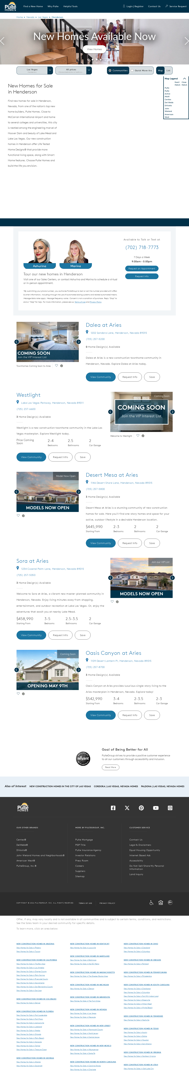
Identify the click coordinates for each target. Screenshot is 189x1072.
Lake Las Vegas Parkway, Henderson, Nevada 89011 (50, 402)
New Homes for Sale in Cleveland (137, 947)
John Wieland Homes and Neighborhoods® (41, 855)
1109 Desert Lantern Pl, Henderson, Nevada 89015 (119, 660)
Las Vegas (43, 17)
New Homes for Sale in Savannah (29, 1066)
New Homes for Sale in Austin (135, 1032)
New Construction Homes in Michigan (89, 984)
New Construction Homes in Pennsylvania (145, 972)
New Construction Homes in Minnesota (90, 997)
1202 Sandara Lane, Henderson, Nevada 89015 (116, 332)
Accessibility (136, 860)
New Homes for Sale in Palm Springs (31, 975)
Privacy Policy (107, 903)
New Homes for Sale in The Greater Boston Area (89, 976)
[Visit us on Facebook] (113, 808)
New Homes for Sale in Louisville (83, 947)
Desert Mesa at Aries (112, 474)
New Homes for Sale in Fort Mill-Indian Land (141, 996)
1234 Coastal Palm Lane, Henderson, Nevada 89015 (50, 568)
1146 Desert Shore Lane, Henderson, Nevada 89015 (119, 482)
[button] (33, 6)
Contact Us (154, 6)
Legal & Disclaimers (140, 844)
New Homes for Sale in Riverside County (32, 979)
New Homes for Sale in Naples (28, 1030)
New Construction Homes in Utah (141, 1064)
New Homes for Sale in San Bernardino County (35, 987)
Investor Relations (85, 855)
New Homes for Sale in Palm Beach (30, 1038)
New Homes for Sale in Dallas (135, 1036)
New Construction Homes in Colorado (36, 999)
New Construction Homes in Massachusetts (92, 972)
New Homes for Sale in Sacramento (30, 983)
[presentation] (2, 42)
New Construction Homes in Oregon (142, 960)
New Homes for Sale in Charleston (137, 988)
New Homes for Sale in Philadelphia (138, 976)
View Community (100, 376)
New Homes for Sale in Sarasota (29, 1042)
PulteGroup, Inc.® (27, 865)
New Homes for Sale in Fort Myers (30, 1019)
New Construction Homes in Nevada (88, 1009)
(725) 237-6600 (26, 409)
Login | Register (133, 6)
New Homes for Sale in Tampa (28, 1046)
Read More (110, 767)
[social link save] (56, 366)
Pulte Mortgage (84, 839)
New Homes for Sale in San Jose (29, 990)
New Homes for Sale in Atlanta (29, 1062)
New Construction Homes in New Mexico (90, 1045)
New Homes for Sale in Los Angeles (30, 967)
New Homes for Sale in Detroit (82, 988)
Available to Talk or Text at (142, 239)
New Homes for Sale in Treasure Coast (32, 1049)
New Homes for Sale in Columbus (137, 951)
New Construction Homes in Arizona (35, 944)
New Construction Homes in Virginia (142, 1052)
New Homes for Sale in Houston (136, 1040)
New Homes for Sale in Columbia (137, 992)
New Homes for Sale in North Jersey (84, 1033)
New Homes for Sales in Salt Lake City (139, 1068)
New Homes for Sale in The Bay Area (31, 964)
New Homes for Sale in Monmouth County (86, 1029)
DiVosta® (22, 850)
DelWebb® (22, 844)
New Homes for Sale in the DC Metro (84, 964)
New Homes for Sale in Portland (136, 964)
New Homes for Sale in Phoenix (29, 947)
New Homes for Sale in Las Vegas (83, 1013)
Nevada (30, 17)
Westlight (29, 395)
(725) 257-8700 (95, 667)
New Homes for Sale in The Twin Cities (85, 1001)
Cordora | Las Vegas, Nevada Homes (116, 786)
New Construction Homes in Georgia (35, 1058)
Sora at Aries (33, 561)
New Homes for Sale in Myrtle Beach (138, 1007)
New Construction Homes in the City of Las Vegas (60, 786)
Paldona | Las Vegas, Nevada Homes (162, 786)
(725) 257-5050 (26, 575)
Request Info (130, 376)
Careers (79, 865)
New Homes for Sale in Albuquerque (84, 1049)
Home (20, 17)
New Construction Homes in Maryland (90, 956)
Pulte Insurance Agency (88, 850)
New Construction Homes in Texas (141, 1028)
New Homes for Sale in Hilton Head (138, 1004)
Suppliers (80, 871)
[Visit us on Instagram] (170, 808)
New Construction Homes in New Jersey (90, 1025)
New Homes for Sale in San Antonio (138, 1044)
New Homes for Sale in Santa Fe (82, 1053)
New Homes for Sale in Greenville (137, 1000)
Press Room (81, 860)
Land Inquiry (136, 874)
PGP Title (80, 844)
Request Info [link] (142, 276)
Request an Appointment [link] (142, 268)
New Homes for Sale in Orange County (32, 971)
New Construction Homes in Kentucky (89, 944)
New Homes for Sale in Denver (28, 1003)
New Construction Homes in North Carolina (93, 1062)
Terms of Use (85, 903)
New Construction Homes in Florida (35, 1011)
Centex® (21, 839)
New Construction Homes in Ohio (141, 944)
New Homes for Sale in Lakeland (29, 1027)
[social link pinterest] (61, 366)
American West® (26, 860)
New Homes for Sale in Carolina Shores (85, 1066)
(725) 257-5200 (95, 339)
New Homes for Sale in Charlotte (83, 1069)
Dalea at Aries (104, 325)
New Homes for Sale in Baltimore (83, 960)
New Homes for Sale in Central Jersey (85, 1037)
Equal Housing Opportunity (144, 850)
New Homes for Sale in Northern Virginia (140, 1056)
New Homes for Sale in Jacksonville (30, 1023)
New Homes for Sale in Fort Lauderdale (32, 1015)
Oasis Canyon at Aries (113, 653)
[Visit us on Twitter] (127, 808)
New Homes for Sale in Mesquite (83, 1017)
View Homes (94, 49)
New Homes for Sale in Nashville (136, 1020)
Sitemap (80, 876)
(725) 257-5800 (95, 489)
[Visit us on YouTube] (156, 808)
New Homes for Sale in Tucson (28, 951)
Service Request (176, 6)
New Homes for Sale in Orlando (29, 1034)
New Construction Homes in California (37, 960)
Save (152, 376)
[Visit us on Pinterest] (141, 808)
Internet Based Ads (140, 855)
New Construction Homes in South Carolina (147, 984)
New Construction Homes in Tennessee (143, 1016)
